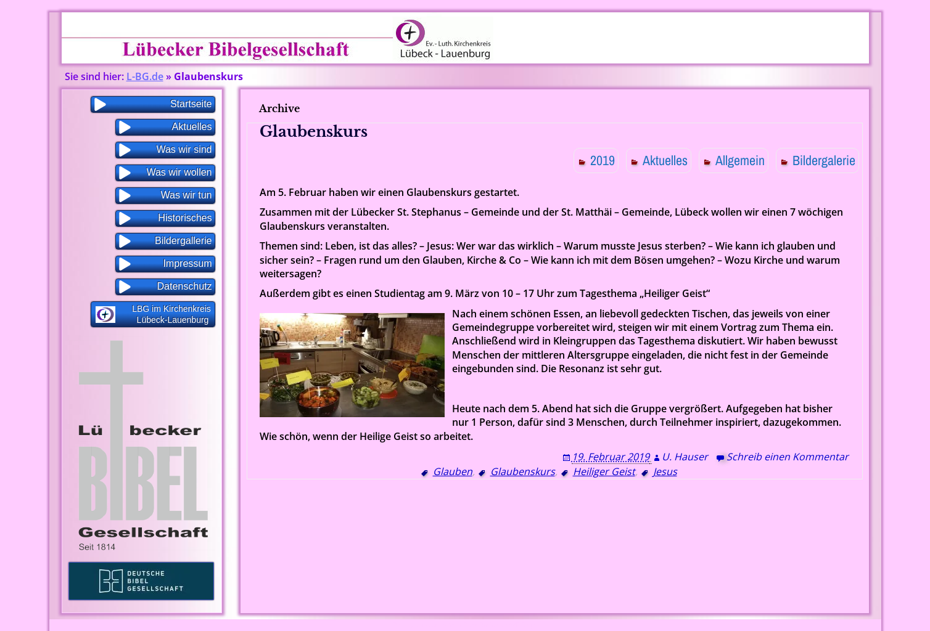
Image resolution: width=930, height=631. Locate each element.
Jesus (665, 471)
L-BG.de (144, 76)
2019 (602, 160)
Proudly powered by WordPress (436, 625)
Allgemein (740, 160)
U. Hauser (685, 456)
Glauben (452, 471)
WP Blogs (523, 625)
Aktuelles (665, 160)
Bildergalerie (823, 160)
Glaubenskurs (314, 131)
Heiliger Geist (604, 471)
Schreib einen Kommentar (787, 456)
